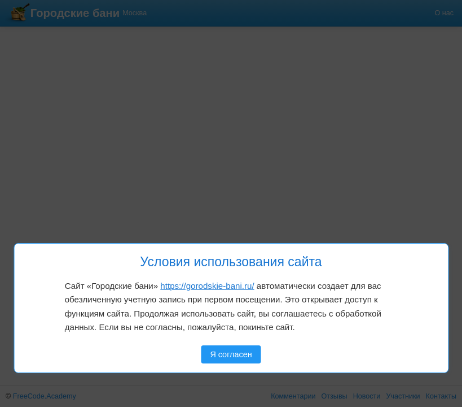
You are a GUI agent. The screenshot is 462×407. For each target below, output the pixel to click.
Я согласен (231, 354)
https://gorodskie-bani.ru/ (207, 286)
